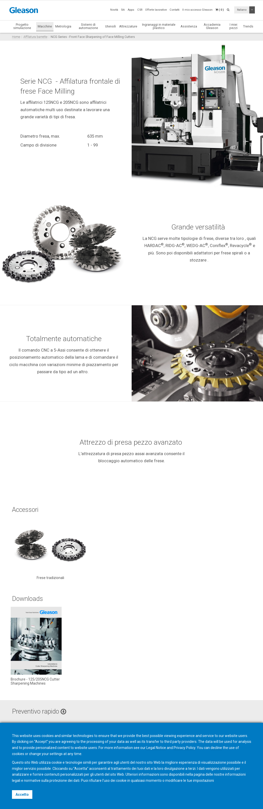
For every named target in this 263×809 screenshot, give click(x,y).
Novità (114, 9)
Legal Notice (156, 748)
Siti (123, 9)
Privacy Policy (184, 748)
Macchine (45, 26)
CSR (139, 9)
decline (216, 748)
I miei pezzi (233, 26)
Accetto (22, 794)
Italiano (241, 9)
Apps (131, 9)
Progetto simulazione (22, 26)
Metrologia (63, 26)
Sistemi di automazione (88, 26)
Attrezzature (128, 26)
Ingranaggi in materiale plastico (158, 26)
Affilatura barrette (35, 37)
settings (56, 754)
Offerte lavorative (156, 9)
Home (16, 37)
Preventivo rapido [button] (39, 711)
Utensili (110, 26)
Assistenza (189, 26)
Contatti (174, 9)
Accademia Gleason (212, 26)
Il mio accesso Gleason (197, 9)
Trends (248, 26)
